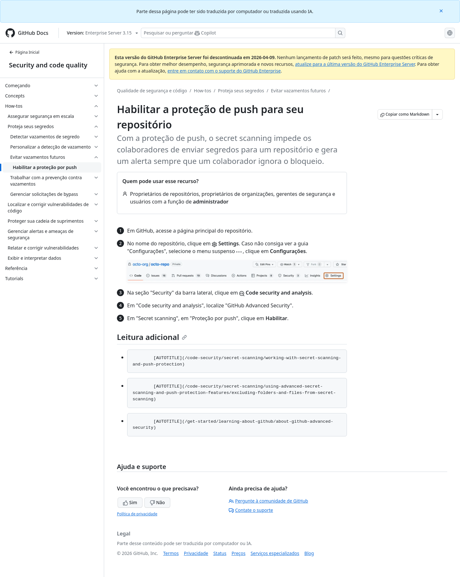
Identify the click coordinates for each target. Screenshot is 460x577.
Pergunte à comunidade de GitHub (268, 501)
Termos (171, 553)
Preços (239, 553)
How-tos (202, 91)
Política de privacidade (137, 514)
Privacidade (196, 553)
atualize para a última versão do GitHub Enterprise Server (355, 64)
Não (157, 502)
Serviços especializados (274, 553)
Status (219, 553)
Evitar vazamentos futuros (298, 91)
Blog (309, 553)
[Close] (442, 10)
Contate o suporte (251, 510)
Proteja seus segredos (241, 91)
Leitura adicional (152, 337)
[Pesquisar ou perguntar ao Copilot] (243, 33)
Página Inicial (24, 52)
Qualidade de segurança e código (152, 91)
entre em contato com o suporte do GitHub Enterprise (224, 71)
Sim (130, 502)
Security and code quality (48, 65)
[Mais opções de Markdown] (437, 114)
